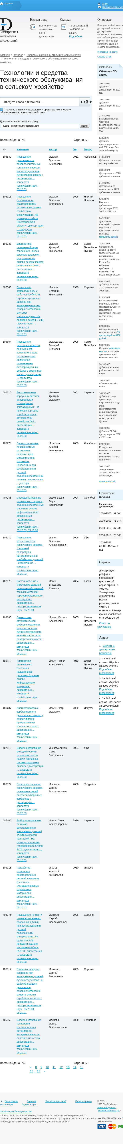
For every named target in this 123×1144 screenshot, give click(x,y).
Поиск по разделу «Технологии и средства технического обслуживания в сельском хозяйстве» (35, 111)
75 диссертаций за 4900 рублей (109, 335)
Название (23, 149)
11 (54, 1067)
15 (81, 1067)
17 (38, 1071)
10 (47, 1067)
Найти (85, 102)
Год (75, 149)
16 (31, 1071)
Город (88, 149)
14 (74, 1067)
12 (61, 1067)
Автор (53, 149)
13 (68, 1067)
